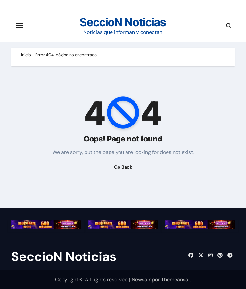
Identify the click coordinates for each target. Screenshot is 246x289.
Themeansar (175, 279)
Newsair (141, 279)
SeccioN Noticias (123, 22)
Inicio (26, 54)
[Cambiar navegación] (19, 25)
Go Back (123, 167)
